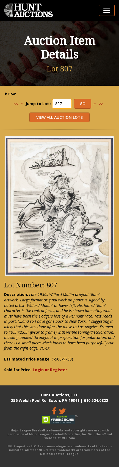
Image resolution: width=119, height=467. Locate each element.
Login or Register (50, 369)
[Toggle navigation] (107, 10)
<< (15, 103)
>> (101, 103)
